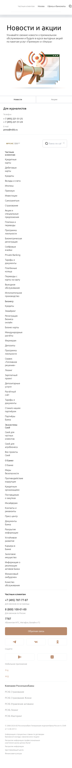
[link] (36, 631)
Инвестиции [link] (11, 195)
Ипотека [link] (9, 186)
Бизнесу (9, 301)
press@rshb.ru (10, 129)
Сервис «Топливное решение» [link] (11, 362)
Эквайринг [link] (10, 311)
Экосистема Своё (11, 426)
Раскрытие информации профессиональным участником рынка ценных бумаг (22, 741)
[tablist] (18, 99)
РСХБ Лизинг (11, 710)
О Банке (9, 460)
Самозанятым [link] (12, 200)
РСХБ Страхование (14, 692)
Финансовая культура (13, 753)
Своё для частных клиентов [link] (10, 435)
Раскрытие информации (14, 746)
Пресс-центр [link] (11, 516)
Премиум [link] (10, 190)
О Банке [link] (9, 465)
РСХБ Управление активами (19, 704)
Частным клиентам (10, 153)
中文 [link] (7, 676)
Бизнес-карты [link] (12, 327)
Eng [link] (6, 670)
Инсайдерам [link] (11, 503)
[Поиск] (70, 6)
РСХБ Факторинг (13, 716)
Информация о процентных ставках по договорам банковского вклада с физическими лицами (24, 735)
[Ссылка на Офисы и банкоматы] (56, 6)
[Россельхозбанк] (21, 143)
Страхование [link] (11, 205)
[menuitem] (26, 6)
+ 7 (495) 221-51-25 (13, 118)
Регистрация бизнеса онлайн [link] (11, 319)
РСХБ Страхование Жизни (18, 698)
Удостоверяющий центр (14, 750)
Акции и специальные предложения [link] (12, 213)
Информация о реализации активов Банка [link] (12, 565)
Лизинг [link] (8, 370)
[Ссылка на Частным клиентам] (26, 6)
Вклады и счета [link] (12, 181)
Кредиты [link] (9, 176)
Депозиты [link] (10, 345)
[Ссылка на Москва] (41, 6)
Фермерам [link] (10, 340)
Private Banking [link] (12, 255)
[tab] (18, 99)
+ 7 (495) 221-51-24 (13, 122)
